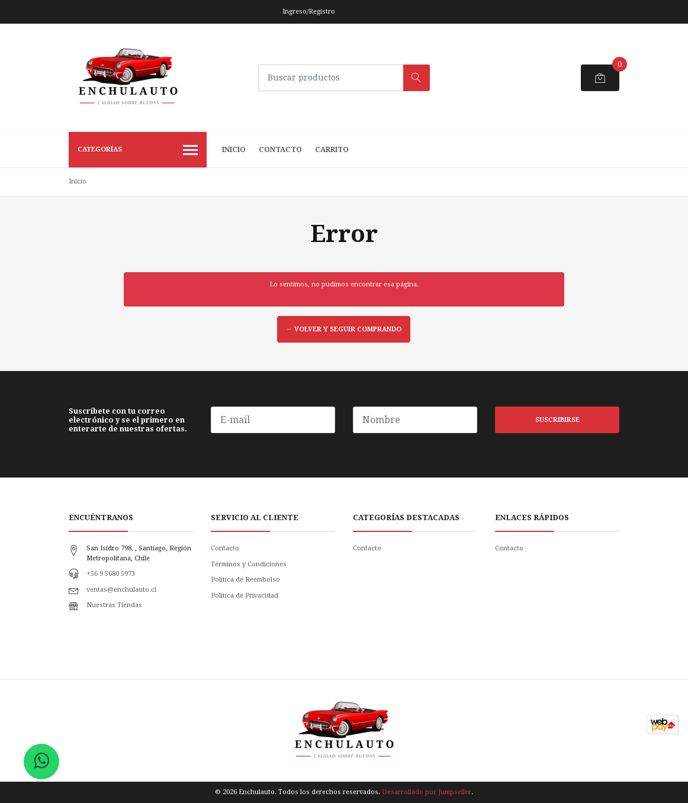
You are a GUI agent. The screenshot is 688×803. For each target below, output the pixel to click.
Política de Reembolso (245, 579)
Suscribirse (557, 420)
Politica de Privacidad (244, 595)
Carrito (332, 150)
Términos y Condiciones (249, 564)
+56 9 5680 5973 (110, 574)
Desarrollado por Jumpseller (426, 792)
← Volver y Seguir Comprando (343, 329)
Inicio (234, 150)
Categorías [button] (138, 151)
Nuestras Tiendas (114, 605)
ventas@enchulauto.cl (121, 590)
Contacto (280, 150)
